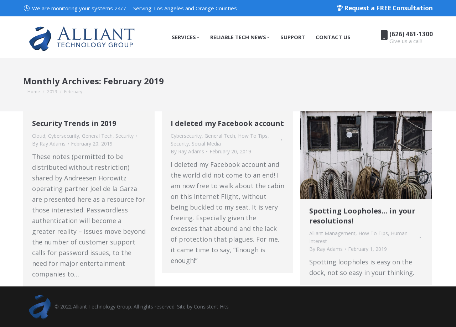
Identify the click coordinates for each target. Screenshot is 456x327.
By (49, 143)
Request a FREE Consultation (385, 8)
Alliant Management (332, 233)
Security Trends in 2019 (74, 123)
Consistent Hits (211, 306)
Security (124, 135)
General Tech (97, 135)
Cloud (38, 135)
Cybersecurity (63, 135)
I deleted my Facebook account (227, 123)
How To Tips (253, 135)
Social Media (206, 143)
